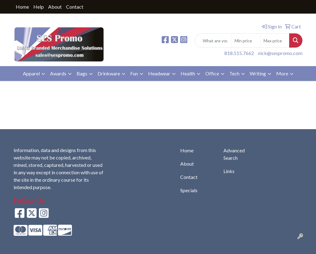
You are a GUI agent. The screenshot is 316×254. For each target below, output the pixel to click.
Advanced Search (234, 154)
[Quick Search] (213, 40)
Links (229, 171)
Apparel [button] (31, 73)
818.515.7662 (239, 53)
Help (38, 7)
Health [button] (188, 73)
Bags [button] (82, 73)
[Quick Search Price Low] (245, 40)
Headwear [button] (159, 73)
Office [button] (212, 73)
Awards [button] (58, 73)
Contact (74, 7)
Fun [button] (134, 73)
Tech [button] (234, 73)
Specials (189, 190)
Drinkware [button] (109, 73)
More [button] (282, 73)
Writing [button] (258, 73)
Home (22, 7)
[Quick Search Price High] (274, 40)
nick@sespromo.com (280, 53)
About (55, 7)
